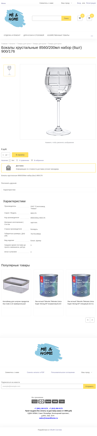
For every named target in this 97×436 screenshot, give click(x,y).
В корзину (20, 158)
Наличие (4, 164)
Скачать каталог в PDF (35, 376)
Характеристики (9, 193)
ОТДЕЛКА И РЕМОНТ (12, 39)
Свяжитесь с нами (12, 376)
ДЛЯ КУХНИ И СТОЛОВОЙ (34, 39)
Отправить (89, 390)
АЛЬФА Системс (55, 433)
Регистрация (91, 3)
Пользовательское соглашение (63, 376)
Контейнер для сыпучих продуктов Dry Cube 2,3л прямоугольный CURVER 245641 (16, 307)
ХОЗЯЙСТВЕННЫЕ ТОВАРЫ (58, 39)
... (92, 39)
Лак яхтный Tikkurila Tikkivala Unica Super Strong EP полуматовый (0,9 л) (48, 307)
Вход (79, 3)
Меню (3, 3)
